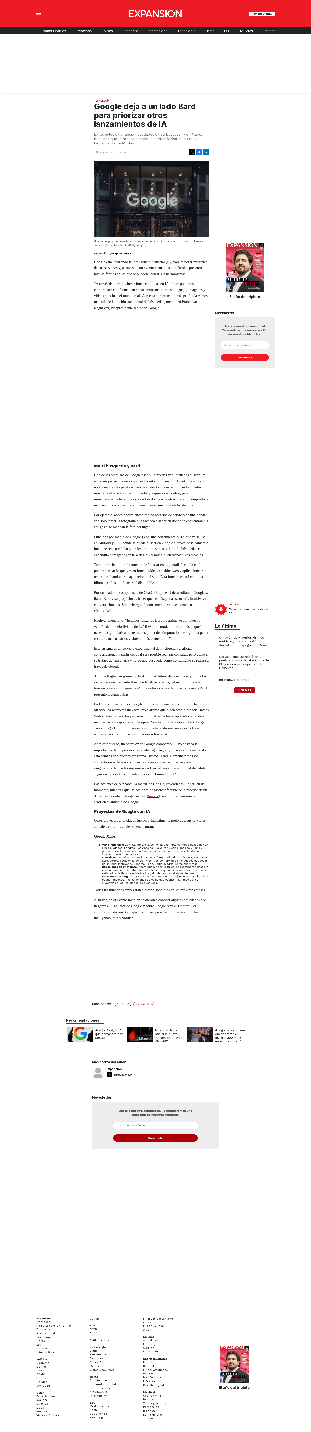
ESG (227, 31)
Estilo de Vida (153, 1414)
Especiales (151, 1351)
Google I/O (123, 1004)
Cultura (95, 1318)
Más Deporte (152, 1377)
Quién (40, 1392)
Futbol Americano (155, 1369)
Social (94, 1409)
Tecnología (186, 31)
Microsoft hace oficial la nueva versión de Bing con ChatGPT (168, 1036)
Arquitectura (98, 1391)
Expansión (114, 1069)
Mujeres (246, 31)
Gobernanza (98, 1413)
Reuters (152, 796)
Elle (92, 1325)
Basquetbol (151, 1373)
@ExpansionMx (120, 253)
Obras (210, 31)
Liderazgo (150, 1344)
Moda (40, 1407)
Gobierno (43, 1362)
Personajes (151, 1406)
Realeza (42, 1399)
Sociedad (43, 1385)
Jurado (148, 1418)
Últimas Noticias (53, 31)
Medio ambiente (101, 1406)
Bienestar (150, 1410)
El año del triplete (244, 296)
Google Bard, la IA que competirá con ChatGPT (108, 1034)
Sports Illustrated (155, 1358)
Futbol (147, 1362)
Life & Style (98, 1347)
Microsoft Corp (144, 1004)
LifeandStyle (45, 1352)
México (41, 1366)
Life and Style (273, 31)
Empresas (84, 31)
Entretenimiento (101, 1354)
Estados (42, 1378)
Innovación (151, 1322)
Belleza (41, 1411)
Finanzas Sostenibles (158, 1318)
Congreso (43, 1370)
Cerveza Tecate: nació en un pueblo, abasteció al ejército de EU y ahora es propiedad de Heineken (244, 662)
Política (107, 31)
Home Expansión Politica (54, 1325)
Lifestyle (149, 1381)
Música (95, 1366)
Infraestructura (100, 1388)
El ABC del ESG (153, 1326)
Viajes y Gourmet (48, 1415)
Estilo (94, 1350)
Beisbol (148, 1366)
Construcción (99, 1380)
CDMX (40, 1374)
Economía (130, 31)
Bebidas (149, 1399)
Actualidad (150, 1340)
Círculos (42, 1403)
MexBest (149, 1392)
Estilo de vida (99, 1340)
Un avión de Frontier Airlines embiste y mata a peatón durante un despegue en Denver (244, 641)
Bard (107, 598)
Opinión (42, 1381)
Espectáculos (46, 1396)
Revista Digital (262, 13)
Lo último (225, 626)
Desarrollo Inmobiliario (106, 1384)
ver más (244, 690)
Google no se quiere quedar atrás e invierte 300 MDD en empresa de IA (229, 1036)
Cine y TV (97, 1362)
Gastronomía (152, 1395)
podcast (234, 604)
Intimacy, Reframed (234, 679)
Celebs (95, 1336)
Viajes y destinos (155, 1403)
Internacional (158, 31)
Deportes (96, 1358)
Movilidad (97, 1417)
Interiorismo (98, 1395)
